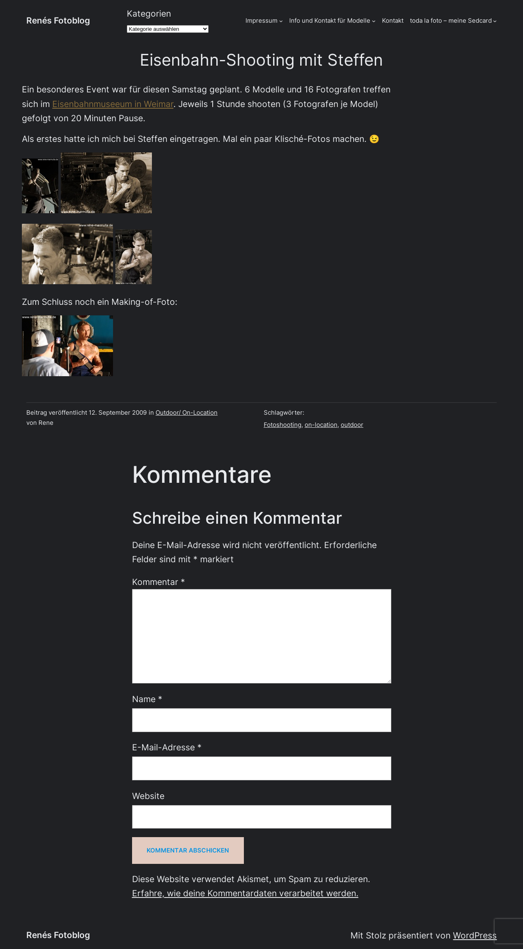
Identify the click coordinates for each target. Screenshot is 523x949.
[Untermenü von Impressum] (281, 21)
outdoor (352, 424)
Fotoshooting (282, 424)
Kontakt (392, 20)
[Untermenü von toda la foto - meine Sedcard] (495, 21)
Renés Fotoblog (58, 20)
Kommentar (158, 582)
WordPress (475, 935)
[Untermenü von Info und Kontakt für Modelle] (374, 21)
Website (148, 796)
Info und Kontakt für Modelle (329, 20)
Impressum (261, 20)
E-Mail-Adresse (167, 747)
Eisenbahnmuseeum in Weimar (112, 104)
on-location (321, 424)
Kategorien (149, 14)
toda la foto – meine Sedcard (451, 20)
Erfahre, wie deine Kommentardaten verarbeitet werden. (245, 893)
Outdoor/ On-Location (187, 412)
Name (147, 699)
